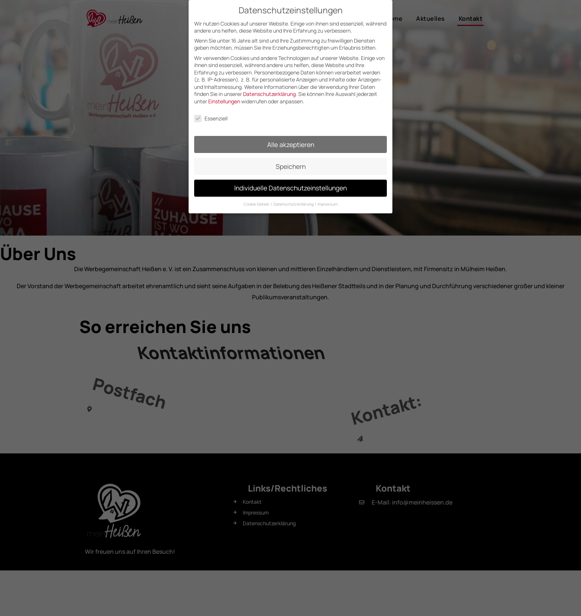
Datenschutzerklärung (269, 90)
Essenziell (211, 114)
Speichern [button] (291, 162)
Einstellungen (224, 97)
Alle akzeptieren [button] (290, 140)
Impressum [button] (328, 200)
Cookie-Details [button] (256, 200)
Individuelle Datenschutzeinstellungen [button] (290, 184)
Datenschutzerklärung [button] (293, 200)
